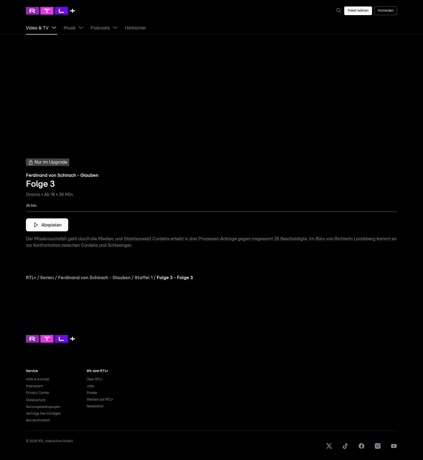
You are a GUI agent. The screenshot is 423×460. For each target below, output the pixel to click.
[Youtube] (393, 448)
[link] (340, 10)
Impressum (34, 386)
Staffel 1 (144, 277)
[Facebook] (361, 448)
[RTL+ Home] (50, 11)
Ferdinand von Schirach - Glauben (94, 277)
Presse (92, 393)
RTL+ (31, 277)
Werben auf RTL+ (100, 399)
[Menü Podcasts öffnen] (115, 28)
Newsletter (95, 406)
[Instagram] (377, 448)
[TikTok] (345, 448)
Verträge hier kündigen (43, 413)
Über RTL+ (95, 379)
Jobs (90, 386)
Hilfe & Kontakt (37, 379)
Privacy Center (37, 393)
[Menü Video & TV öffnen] (54, 28)
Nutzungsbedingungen (43, 407)
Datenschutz (36, 400)
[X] (329, 448)
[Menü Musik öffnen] (81, 28)
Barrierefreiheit (38, 420)
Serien (47, 277)
